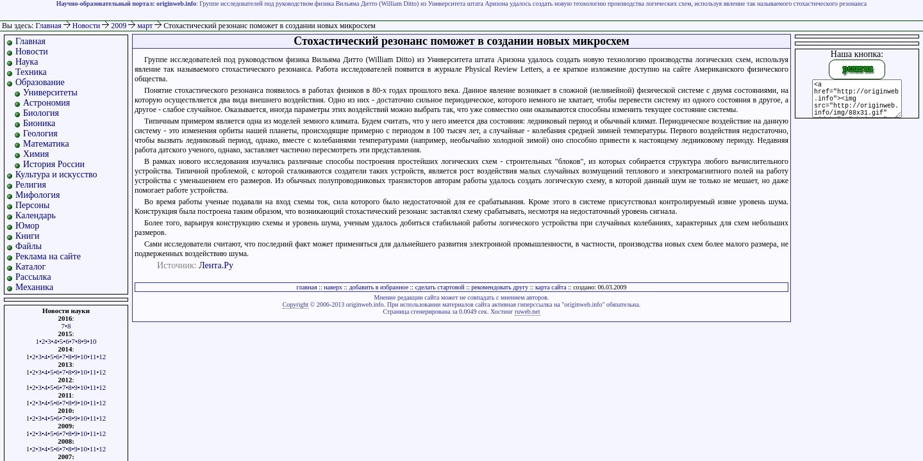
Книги (27, 236)
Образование (40, 82)
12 (102, 356)
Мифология (37, 195)
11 (93, 356)
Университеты (50, 92)
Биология (41, 113)
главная (306, 287)
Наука (26, 62)
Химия (36, 154)
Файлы (28, 246)
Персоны (32, 205)
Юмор (27, 225)
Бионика (39, 123)
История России (54, 164)
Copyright (296, 304)
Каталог (30, 266)
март (145, 25)
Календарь (35, 215)
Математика (46, 144)
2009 (119, 25)
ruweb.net (527, 311)
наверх (333, 287)
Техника (31, 72)
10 (93, 341)
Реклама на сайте (48, 256)
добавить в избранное (378, 287)
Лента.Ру (216, 265)
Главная (48, 25)
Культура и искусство (56, 174)
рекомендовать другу (499, 287)
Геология (40, 133)
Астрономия (46, 103)
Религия (30, 185)
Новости (87, 25)
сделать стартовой (440, 287)
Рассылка (33, 277)
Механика (34, 287)
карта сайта (551, 287)
